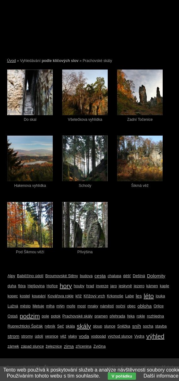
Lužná (13, 306)
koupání (39, 296)
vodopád (98, 336)
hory (66, 286)
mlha (50, 306)
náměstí (107, 306)
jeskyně (125, 286)
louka (160, 296)
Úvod (11, 61)
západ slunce (32, 346)
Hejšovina (36, 286)
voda (84, 336)
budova (86, 276)
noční (120, 306)
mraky (93, 306)
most (81, 306)
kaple (164, 286)
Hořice (52, 286)
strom (13, 336)
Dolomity (156, 275)
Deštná (139, 276)
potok (55, 316)
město (25, 306)
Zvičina (99, 346)
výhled (155, 336)
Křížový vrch (94, 296)
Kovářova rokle (61, 296)
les (139, 296)
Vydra (139, 336)
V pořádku (121, 376)
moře (71, 306)
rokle (141, 316)
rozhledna (155, 316)
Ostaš (13, 316)
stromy (27, 336)
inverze (102, 286)
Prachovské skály (77, 316)
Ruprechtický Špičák (25, 326)
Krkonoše (115, 296)
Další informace (161, 375)
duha (12, 286)
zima (69, 346)
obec (131, 306)
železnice (54, 346)
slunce (110, 326)
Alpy (11, 276)
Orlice (159, 306)
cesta (100, 275)
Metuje (38, 306)
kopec (13, 296)
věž (63, 336)
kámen (152, 286)
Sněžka (123, 326)
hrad (90, 286)
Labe (129, 296)
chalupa (114, 276)
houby (79, 286)
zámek (13, 346)
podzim (29, 316)
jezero (139, 286)
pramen (101, 316)
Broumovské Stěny (61, 276)
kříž (78, 296)
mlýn (61, 306)
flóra (22, 286)
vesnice (51, 336)
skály (84, 326)
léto (149, 296)
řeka (131, 316)
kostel (25, 296)
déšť (127, 276)
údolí (39, 336)
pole (45, 316)
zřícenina (83, 346)
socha (148, 326)
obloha (145, 306)
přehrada (117, 316)
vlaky (72, 336)
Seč (60, 326)
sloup (97, 326)
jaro (113, 286)
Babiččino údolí (30, 276)
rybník (50, 326)
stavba (161, 326)
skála (70, 326)
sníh (136, 326)
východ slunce (120, 336)
